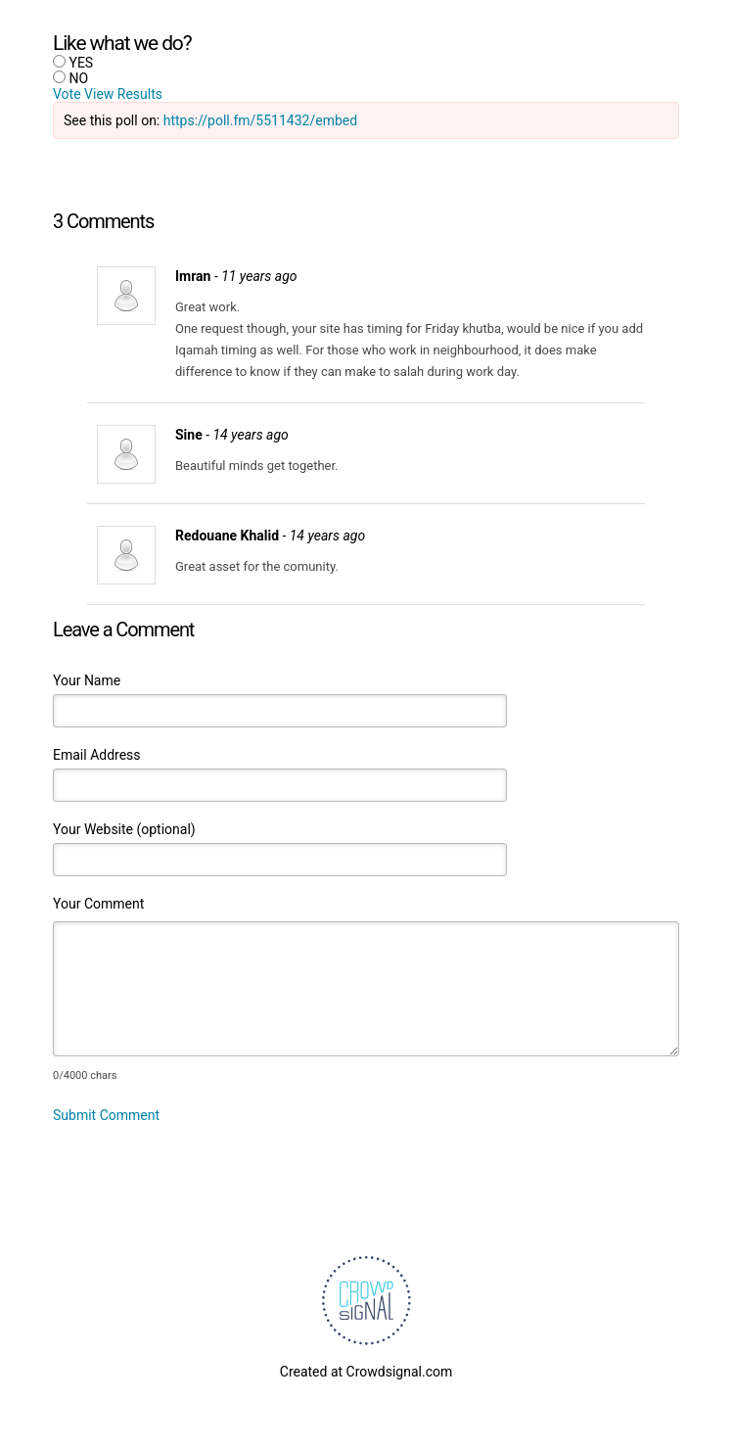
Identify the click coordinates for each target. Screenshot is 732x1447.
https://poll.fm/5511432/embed (260, 120)
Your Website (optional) (124, 829)
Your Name (86, 680)
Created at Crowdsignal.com (366, 1371)
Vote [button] (68, 94)
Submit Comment (106, 1115)
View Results (123, 94)
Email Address (97, 755)
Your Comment (98, 903)
